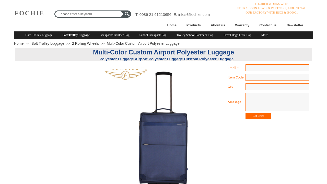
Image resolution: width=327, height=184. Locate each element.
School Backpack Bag (153, 35)
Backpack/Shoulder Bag (114, 35)
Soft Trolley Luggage (76, 35)
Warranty (242, 25)
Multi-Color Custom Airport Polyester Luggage (143, 43)
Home (172, 25)
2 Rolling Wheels (85, 43)
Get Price (258, 116)
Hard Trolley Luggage (39, 35)
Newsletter (294, 25)
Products (193, 25)
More (264, 35)
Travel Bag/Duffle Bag (237, 35)
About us (218, 25)
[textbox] (89, 14)
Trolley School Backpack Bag (195, 35)
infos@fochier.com (194, 14)
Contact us (267, 25)
